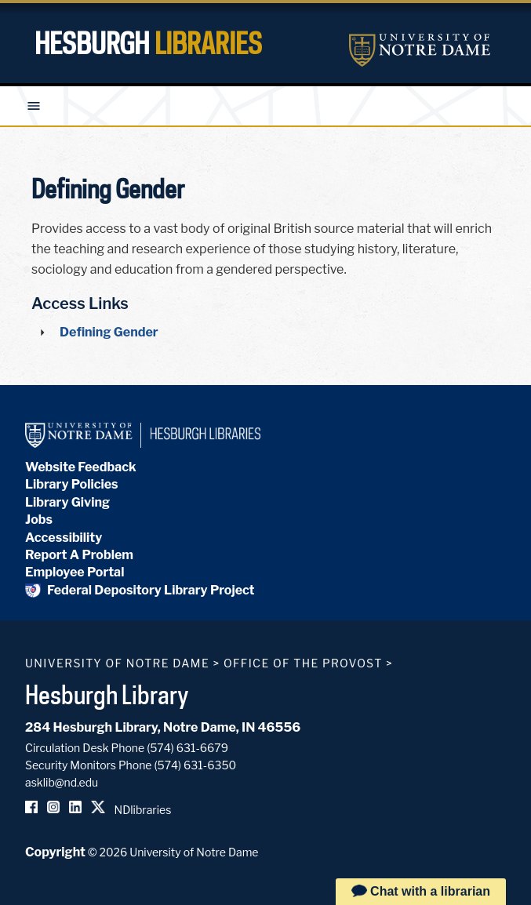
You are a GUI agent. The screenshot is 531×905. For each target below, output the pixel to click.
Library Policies (71, 484)
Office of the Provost (303, 663)
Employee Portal (74, 572)
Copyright (55, 852)
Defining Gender (109, 332)
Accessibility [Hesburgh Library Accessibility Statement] (63, 537)
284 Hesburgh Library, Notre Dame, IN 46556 (162, 727)
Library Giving (67, 502)
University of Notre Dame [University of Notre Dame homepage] (117, 663)
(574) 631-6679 (187, 747)
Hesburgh (148, 43)
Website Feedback (80, 467)
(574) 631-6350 (195, 765)
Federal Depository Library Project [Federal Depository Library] (140, 590)
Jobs (39, 519)
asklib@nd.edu (61, 782)
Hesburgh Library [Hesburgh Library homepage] (107, 694)
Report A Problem (79, 554)
